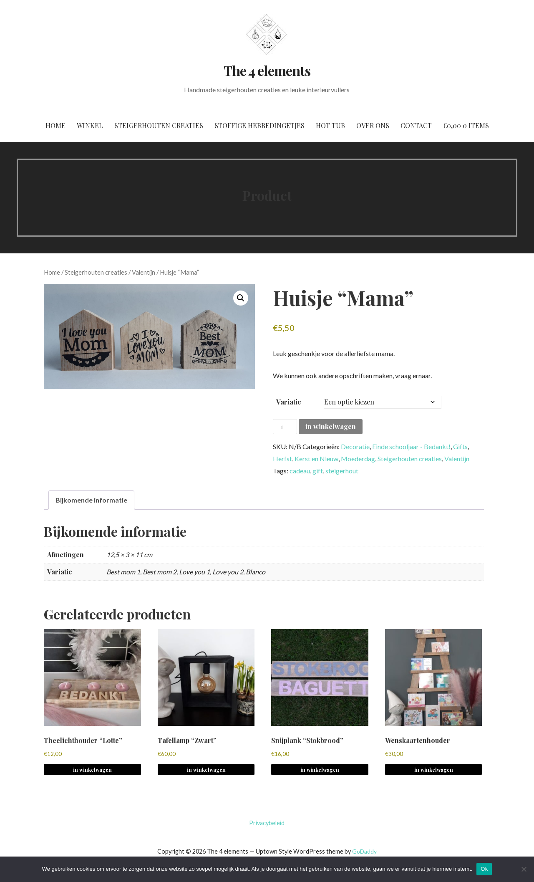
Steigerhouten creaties (158, 125)
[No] (523, 869)
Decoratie (355, 446)
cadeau (300, 471)
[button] (240, 298)
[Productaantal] (285, 427)
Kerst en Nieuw (316, 458)
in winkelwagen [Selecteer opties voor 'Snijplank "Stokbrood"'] (319, 769)
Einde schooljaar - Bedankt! (411, 446)
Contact (416, 125)
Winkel (90, 125)
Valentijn (143, 272)
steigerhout (341, 471)
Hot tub (330, 125)
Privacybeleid (267, 822)
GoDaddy (364, 851)
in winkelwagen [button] (92, 769)
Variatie (288, 401)
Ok (484, 869)
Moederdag (358, 458)
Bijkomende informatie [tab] (91, 500)
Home (55, 125)
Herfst (282, 458)
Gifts (460, 446)
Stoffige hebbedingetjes (259, 125)
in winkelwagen (330, 426)
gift (317, 471)
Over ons (372, 125)
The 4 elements (267, 70)
